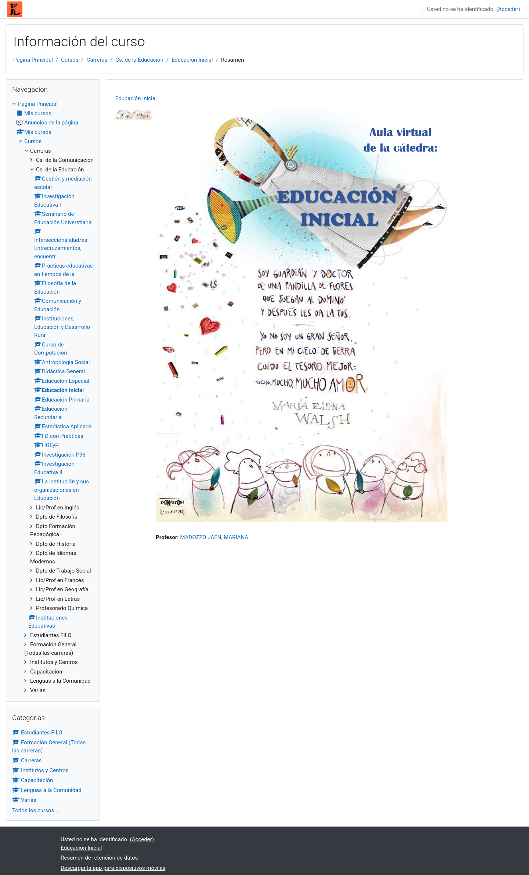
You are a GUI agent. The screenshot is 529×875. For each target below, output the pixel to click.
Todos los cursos (33, 810)
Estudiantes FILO (37, 732)
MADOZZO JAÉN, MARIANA (214, 537)
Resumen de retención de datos (99, 857)
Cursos (69, 60)
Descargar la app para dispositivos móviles (113, 868)
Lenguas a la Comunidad (47, 790)
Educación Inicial (192, 60)
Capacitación (32, 780)
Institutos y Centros (40, 770)
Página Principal (33, 60)
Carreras (97, 60)
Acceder (508, 9)
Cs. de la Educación (139, 60)
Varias (24, 800)
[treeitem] (53, 397)
